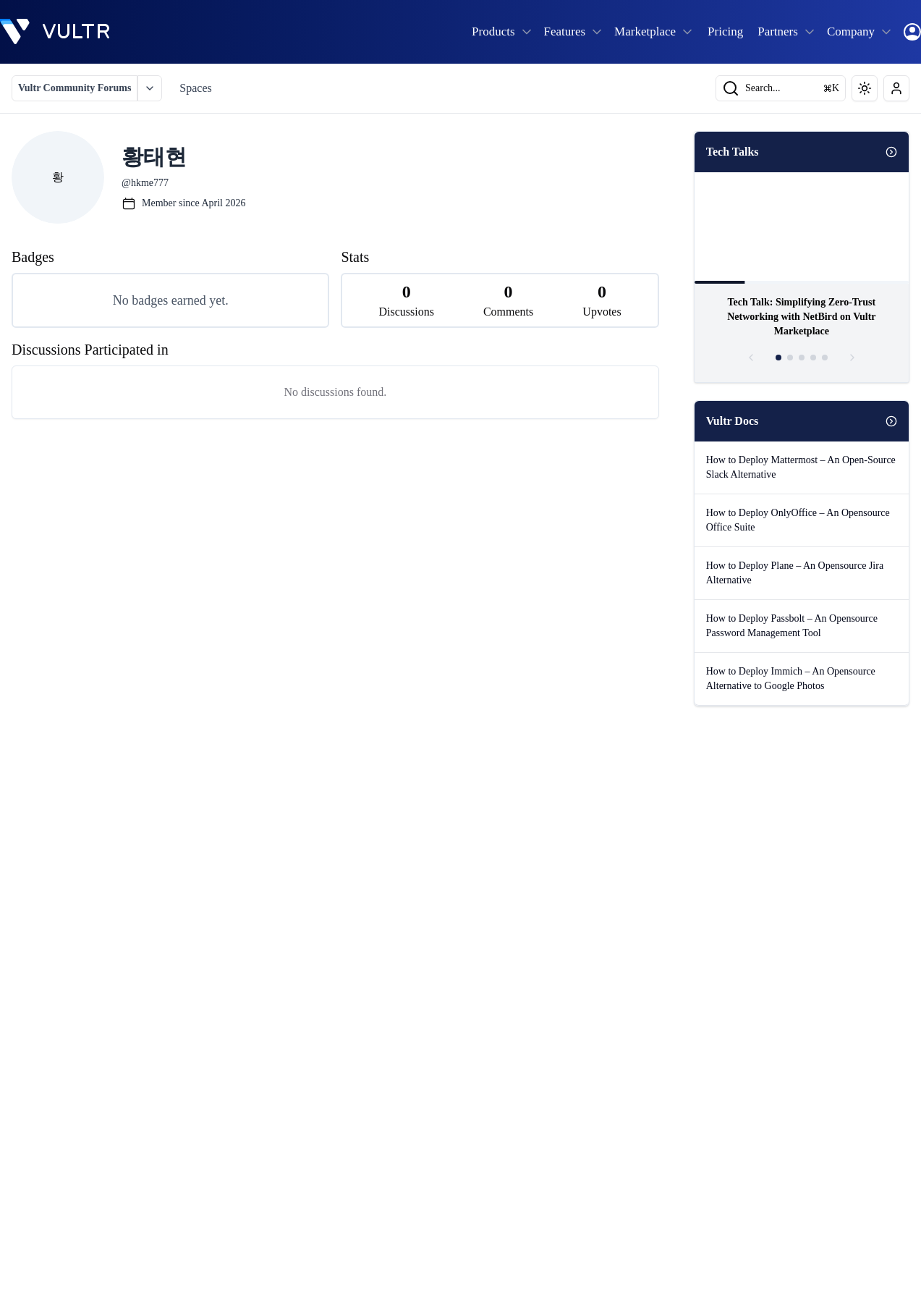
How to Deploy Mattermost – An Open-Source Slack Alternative (801, 467)
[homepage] (55, 32)
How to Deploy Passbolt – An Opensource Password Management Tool (792, 625)
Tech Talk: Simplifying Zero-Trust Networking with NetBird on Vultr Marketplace (801, 317)
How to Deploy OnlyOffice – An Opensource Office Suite (798, 520)
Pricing (725, 31)
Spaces (195, 88)
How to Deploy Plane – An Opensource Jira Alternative (794, 573)
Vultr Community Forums (74, 88)
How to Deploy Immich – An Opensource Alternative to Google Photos (790, 678)
